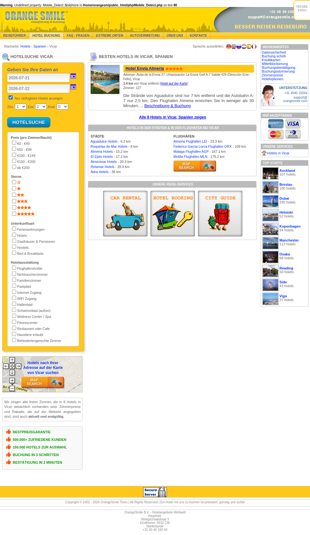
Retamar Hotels (102, 167)
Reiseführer (14, 35)
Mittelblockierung (275, 64)
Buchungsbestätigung (278, 67)
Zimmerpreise (272, 75)
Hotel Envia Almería (145, 68)
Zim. (10, 107)
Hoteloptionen (272, 79)
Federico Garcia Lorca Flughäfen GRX (202, 146)
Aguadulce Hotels (103, 141)
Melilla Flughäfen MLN (190, 156)
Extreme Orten (109, 35)
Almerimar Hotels (103, 162)
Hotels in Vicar (278, 153)
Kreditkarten (271, 60)
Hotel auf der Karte (174, 83)
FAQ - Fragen (78, 35)
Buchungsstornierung (278, 71)
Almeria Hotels (101, 151)
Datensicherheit (274, 52)
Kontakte (198, 35)
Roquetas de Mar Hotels (108, 146)
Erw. (31, 107)
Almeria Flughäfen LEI (190, 141)
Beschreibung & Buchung (167, 105)
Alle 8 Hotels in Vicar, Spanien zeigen (172, 117)
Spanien (40, 46)
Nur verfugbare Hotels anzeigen (39, 98)
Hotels (26, 46)
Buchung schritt (274, 56)
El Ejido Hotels (101, 156)
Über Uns (175, 35)
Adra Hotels (99, 172)
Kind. (52, 107)
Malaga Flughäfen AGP (190, 151)
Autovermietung (145, 35)
